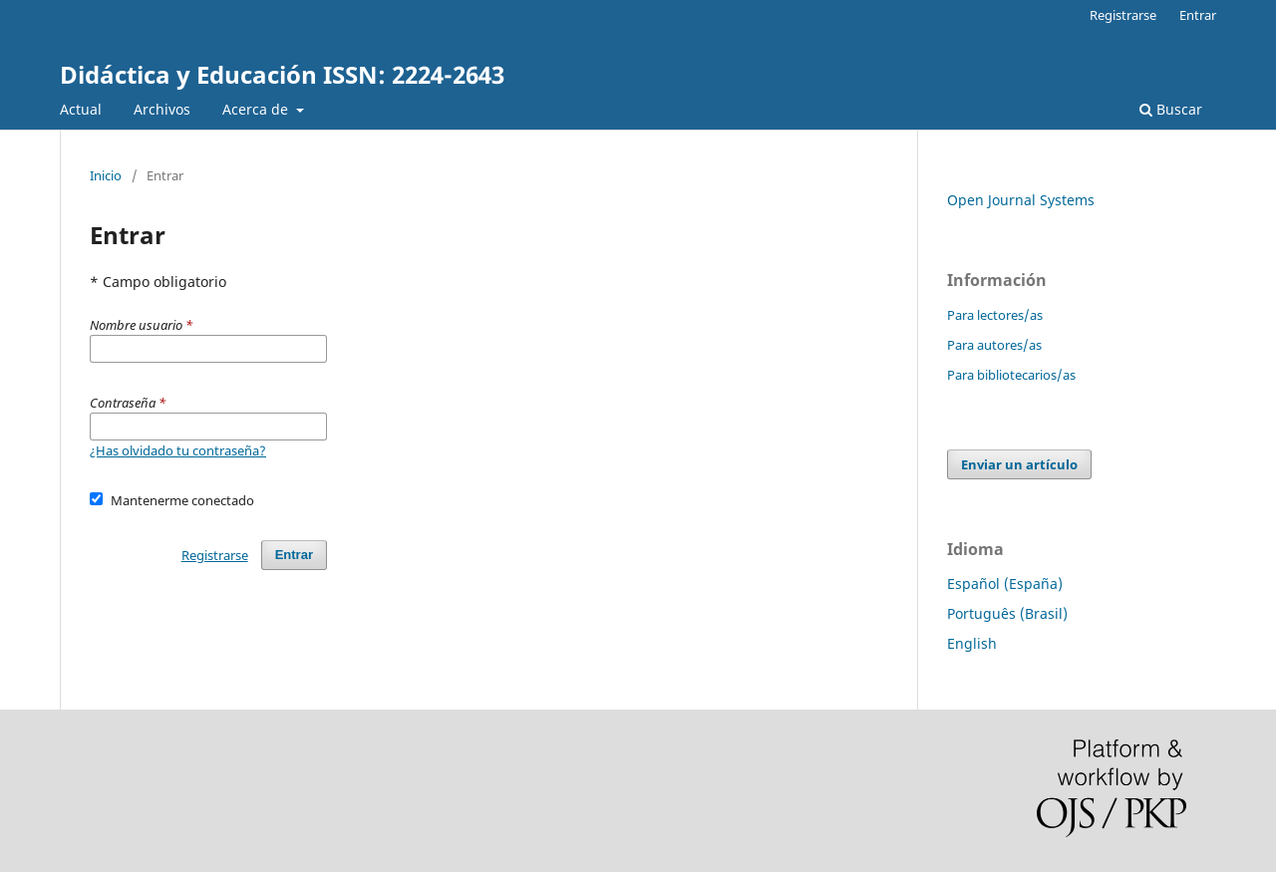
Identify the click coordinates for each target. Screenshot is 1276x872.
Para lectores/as (995, 315)
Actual (81, 109)
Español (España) (1005, 583)
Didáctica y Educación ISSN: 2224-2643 (282, 74)
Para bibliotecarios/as (1011, 375)
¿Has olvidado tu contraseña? (178, 450)
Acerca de (257, 109)
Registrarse (1123, 15)
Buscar (1170, 109)
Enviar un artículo (1019, 464)
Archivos (162, 109)
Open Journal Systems (1021, 199)
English (972, 643)
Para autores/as (994, 345)
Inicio (106, 175)
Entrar (1197, 15)
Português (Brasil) (1007, 613)
